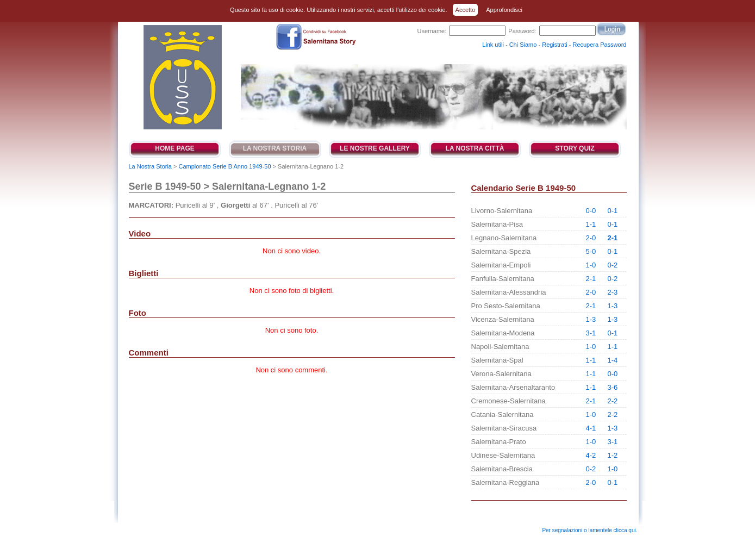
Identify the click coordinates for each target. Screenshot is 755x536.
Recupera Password (599, 44)
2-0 (591, 238)
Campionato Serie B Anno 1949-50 (225, 166)
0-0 (591, 211)
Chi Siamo (523, 44)
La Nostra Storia (275, 148)
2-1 (613, 238)
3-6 (613, 387)
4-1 (591, 428)
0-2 (613, 265)
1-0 (591, 265)
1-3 (613, 306)
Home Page (174, 148)
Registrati (554, 44)
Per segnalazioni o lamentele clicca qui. (589, 530)
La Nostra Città (475, 148)
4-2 (591, 455)
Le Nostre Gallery (375, 148)
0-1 (613, 211)
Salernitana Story (182, 77)
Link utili (493, 44)
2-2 (613, 401)
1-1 (591, 224)
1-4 (613, 360)
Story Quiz (574, 148)
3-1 (591, 333)
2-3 (613, 292)
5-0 (591, 251)
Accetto (466, 10)
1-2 (613, 455)
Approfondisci (504, 10)
